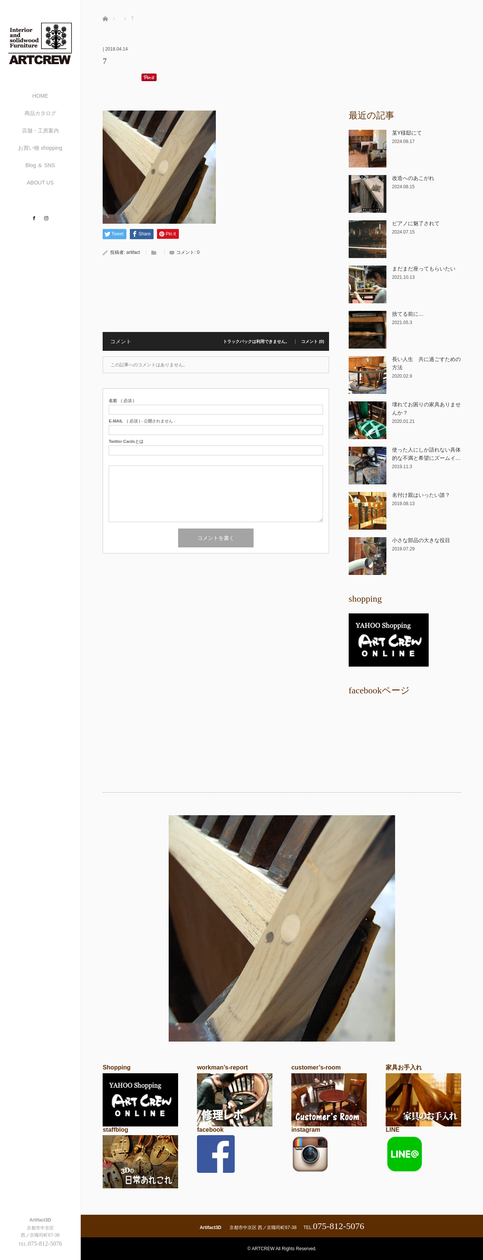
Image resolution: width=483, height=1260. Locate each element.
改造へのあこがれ (413, 178)
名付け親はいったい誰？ (421, 495)
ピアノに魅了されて (416, 223)
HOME (40, 96)
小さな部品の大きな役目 (421, 540)
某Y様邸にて (407, 133)
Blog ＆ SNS (40, 165)
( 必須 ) (121, 401)
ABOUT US (40, 183)
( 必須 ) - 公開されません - (142, 421)
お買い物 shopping (40, 148)
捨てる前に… (408, 314)
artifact (133, 252)
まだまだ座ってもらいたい (423, 269)
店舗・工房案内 (40, 131)
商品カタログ (40, 113)
